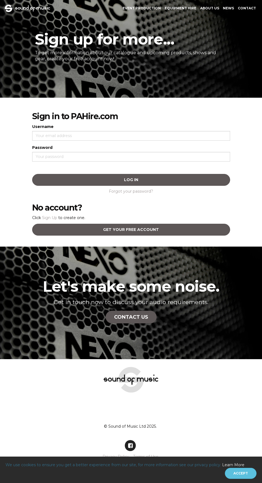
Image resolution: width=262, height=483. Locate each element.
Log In (131, 179)
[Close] (241, 473)
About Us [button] (209, 8)
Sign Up (49, 217)
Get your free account (131, 229)
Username (43, 126)
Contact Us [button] (131, 317)
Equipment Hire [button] (180, 8)
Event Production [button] (142, 8)
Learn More (233, 464)
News (228, 8)
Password (42, 147)
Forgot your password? (131, 191)
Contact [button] (247, 8)
